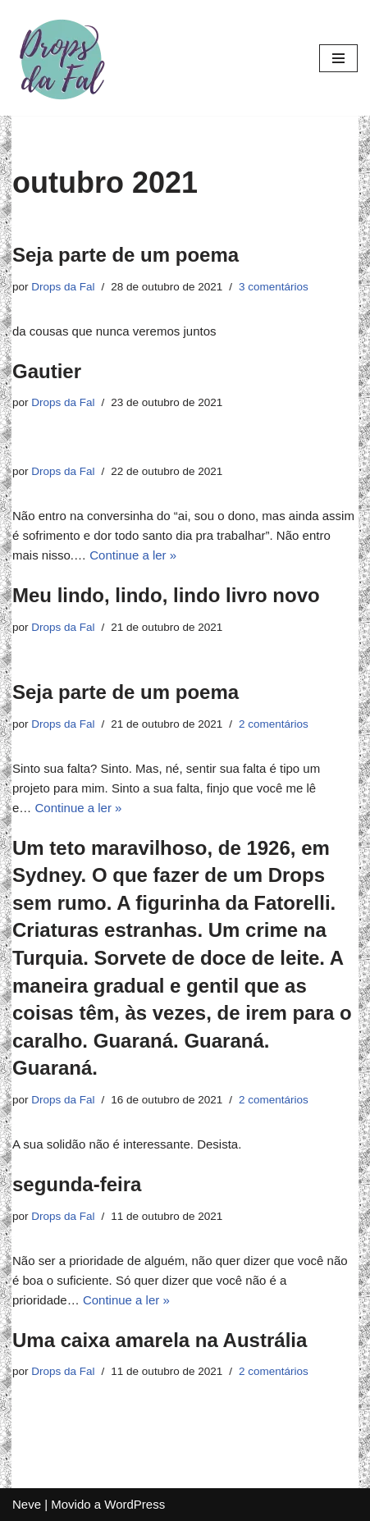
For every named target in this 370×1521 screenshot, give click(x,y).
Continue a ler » (132, 555)
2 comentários (273, 724)
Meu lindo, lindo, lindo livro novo (166, 595)
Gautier (46, 371)
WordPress (134, 1504)
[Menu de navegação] (338, 58)
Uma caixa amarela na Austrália (159, 1340)
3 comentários (273, 287)
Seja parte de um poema (125, 255)
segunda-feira (76, 1184)
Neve (26, 1504)
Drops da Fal (62, 287)
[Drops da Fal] (61, 57)
